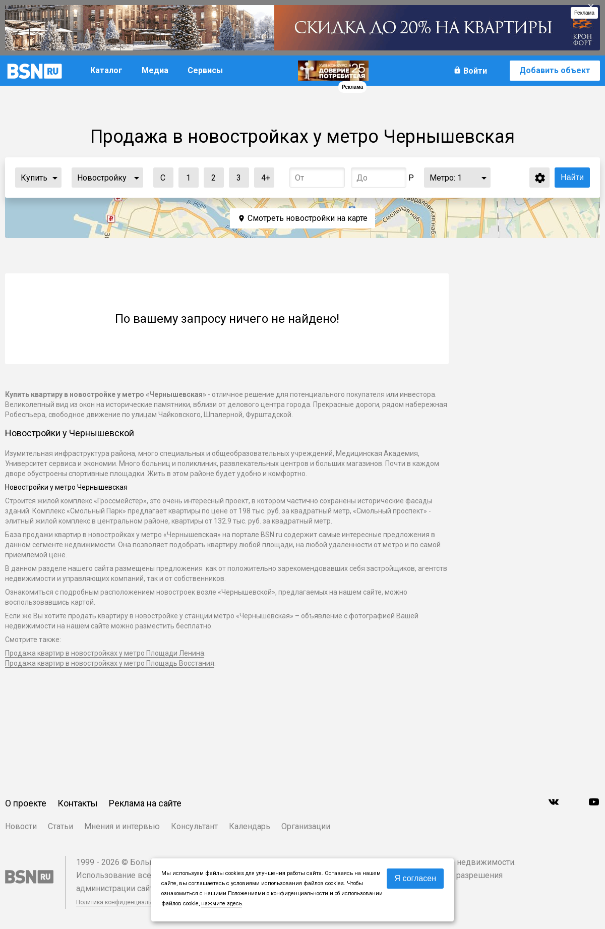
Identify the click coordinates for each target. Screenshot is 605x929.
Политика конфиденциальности (122, 902)
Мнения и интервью (122, 826)
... (55, 177)
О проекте (25, 803)
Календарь (249, 826)
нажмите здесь (221, 903)
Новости (21, 826)
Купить (34, 178)
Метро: (446, 178)
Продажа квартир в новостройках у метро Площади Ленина (104, 653)
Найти (572, 177)
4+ (262, 175)
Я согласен (415, 878)
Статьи (60, 826)
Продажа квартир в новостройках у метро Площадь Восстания (109, 663)
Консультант (194, 826)
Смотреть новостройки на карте (308, 218)
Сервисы (205, 70)
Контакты (77, 803)
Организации (305, 826)
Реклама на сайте (145, 803)
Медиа (155, 70)
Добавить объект (554, 70)
